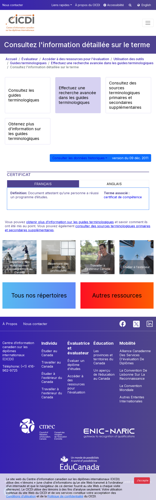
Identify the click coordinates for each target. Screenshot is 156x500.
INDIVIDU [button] (49, 343)
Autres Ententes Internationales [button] (131, 399)
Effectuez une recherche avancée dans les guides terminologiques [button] (77, 95)
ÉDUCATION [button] (103, 343)
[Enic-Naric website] (109, 433)
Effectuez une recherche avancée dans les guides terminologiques (102, 63)
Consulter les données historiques (78, 158)
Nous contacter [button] (12, 5)
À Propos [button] (9, 324)
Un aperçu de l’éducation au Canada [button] (104, 374)
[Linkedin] (150, 323)
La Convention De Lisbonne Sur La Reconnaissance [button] (133, 374)
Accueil (11, 59)
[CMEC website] (49, 433)
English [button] (146, 5)
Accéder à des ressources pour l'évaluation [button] (76, 384)
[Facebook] (123, 323)
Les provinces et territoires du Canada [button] (103, 357)
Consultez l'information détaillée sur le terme (44, 67)
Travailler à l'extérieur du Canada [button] (51, 393)
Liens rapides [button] (60, 5)
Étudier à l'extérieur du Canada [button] (51, 378)
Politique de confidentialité (65, 496)
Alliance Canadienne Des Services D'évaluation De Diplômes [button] (135, 357)
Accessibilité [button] (116, 5)
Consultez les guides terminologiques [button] (23, 95)
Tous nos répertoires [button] (39, 295)
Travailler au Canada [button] (51, 364)
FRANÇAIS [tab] (43, 184)
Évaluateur (30, 59)
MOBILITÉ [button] (127, 343)
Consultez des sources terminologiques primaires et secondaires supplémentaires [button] (125, 95)
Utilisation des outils (129, 59)
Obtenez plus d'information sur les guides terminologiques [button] (24, 131)
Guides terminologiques (28, 63)
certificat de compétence (123, 197)
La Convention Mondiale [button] (130, 388)
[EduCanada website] (80, 462)
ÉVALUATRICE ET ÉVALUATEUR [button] (78, 348)
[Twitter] (136, 323)
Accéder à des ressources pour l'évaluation (75, 59)
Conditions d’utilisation (21, 496)
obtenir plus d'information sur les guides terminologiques (70, 222)
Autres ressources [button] (117, 295)
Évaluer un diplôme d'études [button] (75, 365)
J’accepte (142, 480)
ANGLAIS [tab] (114, 184)
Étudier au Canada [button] (49, 353)
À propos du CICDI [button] (87, 5)
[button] (20, 23)
